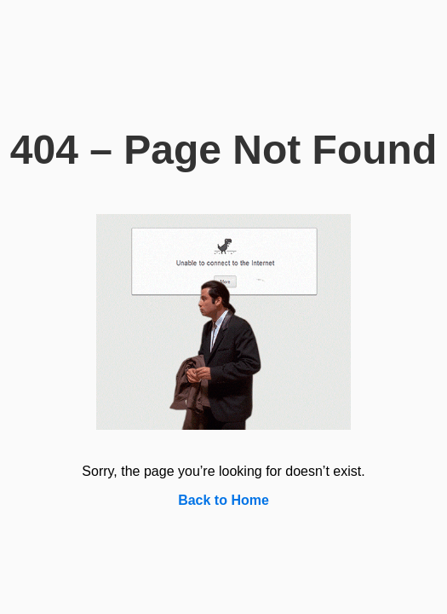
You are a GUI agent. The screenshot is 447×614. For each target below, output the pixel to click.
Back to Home (223, 500)
